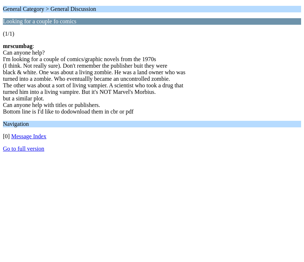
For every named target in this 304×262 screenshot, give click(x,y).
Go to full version (23, 149)
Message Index (28, 136)
